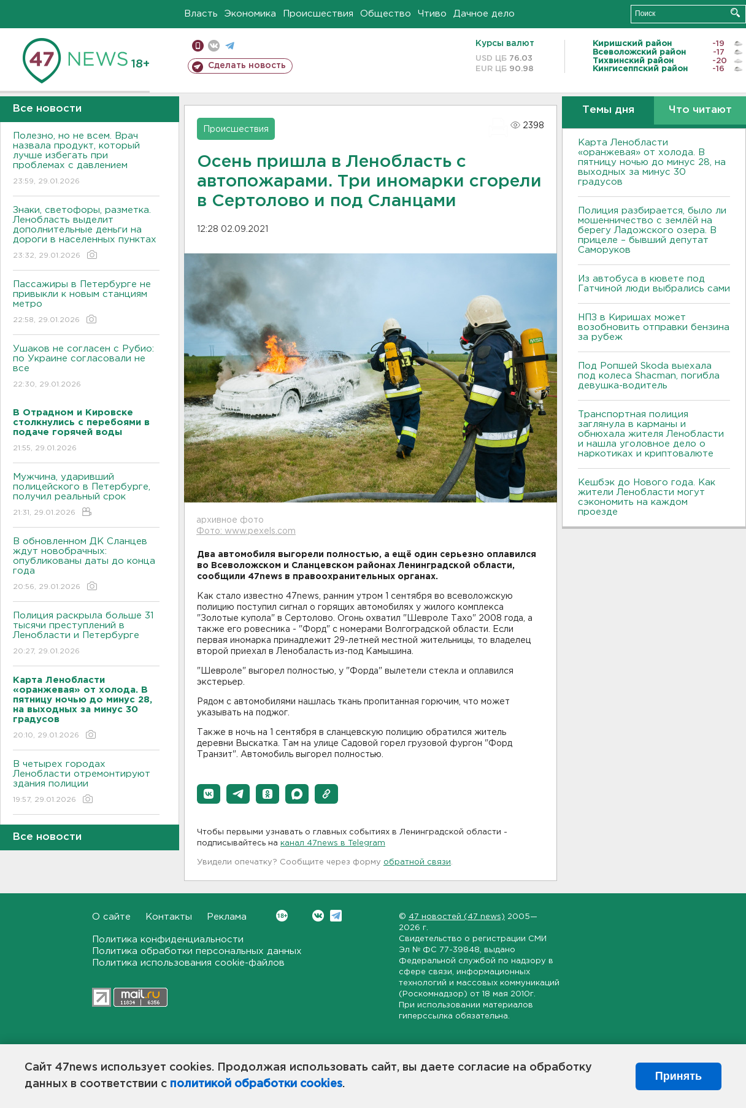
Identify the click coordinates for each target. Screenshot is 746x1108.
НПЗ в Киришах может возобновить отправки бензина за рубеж (653, 327)
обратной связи (417, 862)
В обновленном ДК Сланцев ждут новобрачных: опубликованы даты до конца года (86, 564)
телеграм (230, 46)
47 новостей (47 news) (457, 917)
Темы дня (608, 110)
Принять (678, 1076)
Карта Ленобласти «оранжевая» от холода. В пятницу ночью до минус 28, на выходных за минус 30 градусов (652, 162)
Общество (385, 14)
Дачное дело (484, 14)
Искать (735, 12)
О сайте (111, 917)
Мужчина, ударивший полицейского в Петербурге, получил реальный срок (86, 495)
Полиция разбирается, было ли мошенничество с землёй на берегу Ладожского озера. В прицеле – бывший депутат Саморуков (652, 230)
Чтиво (432, 14)
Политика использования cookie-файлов (188, 963)
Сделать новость (247, 65)
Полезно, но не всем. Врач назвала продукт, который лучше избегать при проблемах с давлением (86, 159)
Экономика (250, 14)
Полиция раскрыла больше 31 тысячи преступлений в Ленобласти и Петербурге (86, 634)
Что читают (700, 110)
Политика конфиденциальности (168, 940)
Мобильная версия (198, 46)
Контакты (168, 917)
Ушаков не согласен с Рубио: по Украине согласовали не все (86, 367)
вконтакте (214, 46)
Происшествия (318, 14)
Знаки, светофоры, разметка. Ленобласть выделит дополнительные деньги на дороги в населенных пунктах (86, 233)
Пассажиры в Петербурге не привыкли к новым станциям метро (86, 302)
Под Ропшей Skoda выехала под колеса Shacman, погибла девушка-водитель (649, 376)
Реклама (227, 917)
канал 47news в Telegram (332, 843)
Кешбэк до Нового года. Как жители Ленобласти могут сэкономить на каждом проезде (646, 497)
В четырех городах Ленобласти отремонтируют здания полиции (86, 782)
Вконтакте (282, 915)
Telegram (336, 915)
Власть (201, 14)
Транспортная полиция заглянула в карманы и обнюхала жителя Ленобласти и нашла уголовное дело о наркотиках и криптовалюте (651, 434)
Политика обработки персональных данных (197, 951)
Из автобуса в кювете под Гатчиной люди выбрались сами (654, 284)
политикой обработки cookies (256, 1084)
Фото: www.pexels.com (246, 531)
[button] (208, 794)
